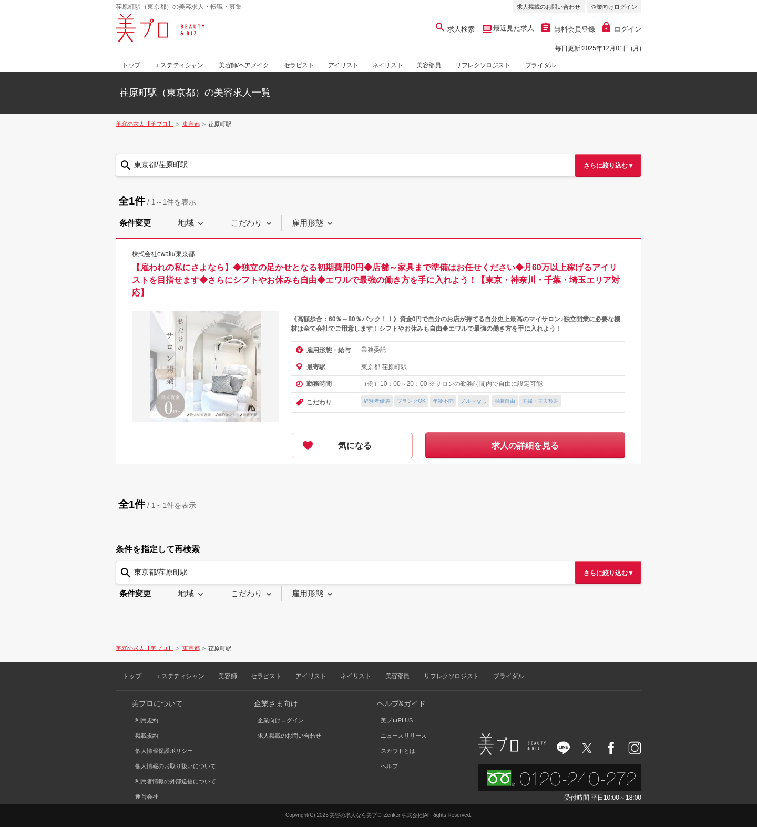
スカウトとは (398, 751)
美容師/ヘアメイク (244, 65)
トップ (131, 65)
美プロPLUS (397, 720)
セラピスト (299, 65)
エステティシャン (179, 65)
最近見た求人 (513, 28)
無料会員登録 (568, 29)
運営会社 (146, 796)
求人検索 (455, 29)
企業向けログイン (614, 7)
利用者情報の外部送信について (175, 781)
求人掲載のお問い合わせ (548, 7)
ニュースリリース (404, 735)
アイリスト (343, 65)
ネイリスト (387, 65)
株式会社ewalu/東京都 (163, 254)
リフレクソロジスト (482, 65)
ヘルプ (389, 766)
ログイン (621, 29)
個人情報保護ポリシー (164, 751)
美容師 (227, 676)
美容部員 (428, 65)
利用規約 (146, 720)
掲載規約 (146, 735)
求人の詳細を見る (525, 445)
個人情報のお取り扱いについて (175, 766)
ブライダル (540, 65)
